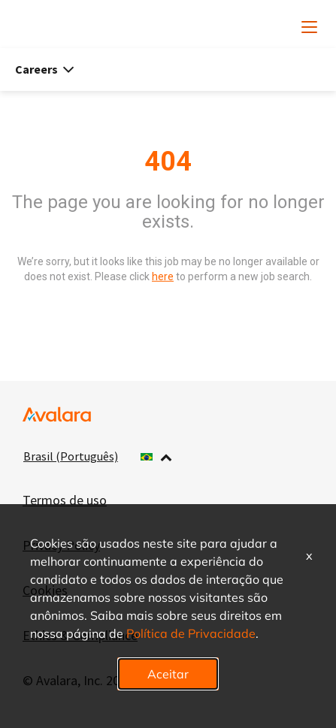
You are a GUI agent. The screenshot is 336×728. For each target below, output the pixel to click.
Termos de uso (65, 500)
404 (168, 161)
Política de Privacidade (191, 633)
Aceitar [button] (168, 673)
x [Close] (309, 555)
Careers (44, 69)
